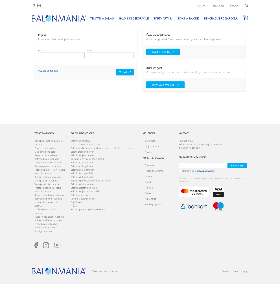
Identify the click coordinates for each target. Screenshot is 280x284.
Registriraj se (163, 51)
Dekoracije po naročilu (221, 18)
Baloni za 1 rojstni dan (82, 162)
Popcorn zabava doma (45, 148)
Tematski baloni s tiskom (83, 198)
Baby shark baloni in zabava (48, 198)
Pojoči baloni (77, 202)
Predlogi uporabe (153, 204)
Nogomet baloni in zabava (47, 162)
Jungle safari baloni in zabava (49, 195)
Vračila (148, 182)
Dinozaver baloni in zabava (47, 177)
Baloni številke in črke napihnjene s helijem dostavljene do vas (102, 148)
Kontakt (201, 5)
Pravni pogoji (240, 271)
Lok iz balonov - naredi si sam (85, 144)
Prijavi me (125, 72)
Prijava (234, 5)
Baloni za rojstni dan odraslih (85, 191)
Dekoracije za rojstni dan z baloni (87, 159)
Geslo (90, 50)
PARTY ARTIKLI (163, 18)
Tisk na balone (188, 18)
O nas (148, 193)
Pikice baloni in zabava (45, 224)
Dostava (149, 176)
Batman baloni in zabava (46, 159)
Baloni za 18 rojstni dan (82, 166)
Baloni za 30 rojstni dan (82, 169)
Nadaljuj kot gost (165, 84)
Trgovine (218, 5)
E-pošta (41, 50)
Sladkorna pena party (45, 151)
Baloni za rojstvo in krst (82, 155)
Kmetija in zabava (43, 231)
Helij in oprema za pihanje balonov (88, 209)
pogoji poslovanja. (205, 171)
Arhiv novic (150, 198)
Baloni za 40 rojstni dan (82, 173)
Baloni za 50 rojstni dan (82, 177)
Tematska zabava (102, 18)
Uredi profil (150, 140)
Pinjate (74, 205)
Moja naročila (152, 146)
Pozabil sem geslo (48, 70)
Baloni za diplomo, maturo (84, 184)
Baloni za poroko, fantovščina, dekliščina (91, 180)
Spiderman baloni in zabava (48, 220)
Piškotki (226, 271)
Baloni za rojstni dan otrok (84, 187)
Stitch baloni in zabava (45, 227)
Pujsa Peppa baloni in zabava (49, 216)
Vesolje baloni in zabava (46, 184)
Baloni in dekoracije (134, 18)
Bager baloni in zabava (45, 155)
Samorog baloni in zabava (47, 166)
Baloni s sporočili (79, 195)
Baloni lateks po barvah (82, 151)
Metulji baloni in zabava (46, 180)
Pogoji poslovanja (154, 170)
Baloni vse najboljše (81, 140)
